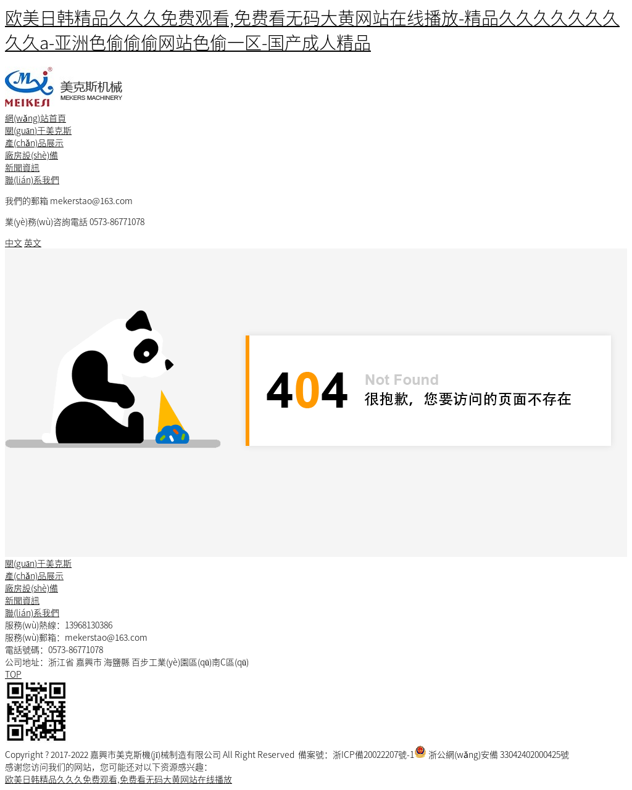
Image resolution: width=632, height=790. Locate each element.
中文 (13, 242)
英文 (32, 242)
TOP (13, 674)
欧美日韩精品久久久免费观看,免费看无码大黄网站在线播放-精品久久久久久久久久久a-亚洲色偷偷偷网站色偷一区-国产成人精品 (312, 29)
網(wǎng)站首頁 (35, 118)
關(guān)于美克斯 (38, 130)
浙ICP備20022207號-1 (373, 754)
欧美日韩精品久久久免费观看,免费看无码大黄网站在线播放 (118, 779)
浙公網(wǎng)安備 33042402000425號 (498, 754)
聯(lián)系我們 (32, 179)
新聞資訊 (22, 167)
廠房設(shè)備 (31, 155)
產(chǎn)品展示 (34, 142)
